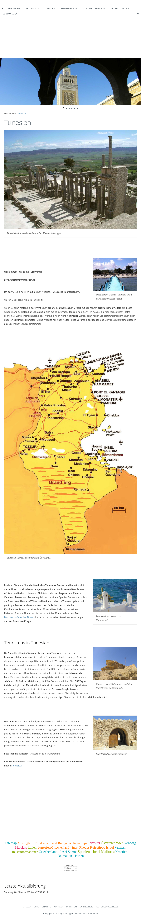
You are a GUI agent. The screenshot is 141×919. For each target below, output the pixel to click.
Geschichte (32, 8)
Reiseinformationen (25, 852)
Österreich (108, 843)
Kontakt (58, 906)
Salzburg (94, 843)
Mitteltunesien (120, 8)
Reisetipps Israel (102, 847)
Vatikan (120, 847)
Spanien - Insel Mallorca (96, 852)
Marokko (21, 847)
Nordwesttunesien (94, 8)
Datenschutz (86, 906)
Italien (32, 847)
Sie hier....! (16, 765)
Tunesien (50, 8)
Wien (120, 843)
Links (36, 906)
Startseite (21, 113)
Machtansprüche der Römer (19, 617)
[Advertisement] (70, 37)
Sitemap (11, 843)
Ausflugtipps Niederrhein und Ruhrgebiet (45, 843)
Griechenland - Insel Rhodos (70, 847)
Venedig (130, 843)
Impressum (71, 906)
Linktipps (46, 906)
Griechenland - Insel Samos (58, 852)
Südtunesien (10, 13)
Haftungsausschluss (107, 906)
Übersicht (14, 8)
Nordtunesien (69, 8)
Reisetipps (80, 843)
